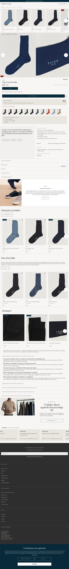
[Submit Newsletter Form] (66, 453)
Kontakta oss (4, 495)
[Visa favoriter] (62, 4)
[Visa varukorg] (64, 4)
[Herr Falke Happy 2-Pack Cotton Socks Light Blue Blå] (8, 18)
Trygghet (3, 480)
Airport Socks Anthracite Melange (9, 301)
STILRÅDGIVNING (51, 420)
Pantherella (48, 27)
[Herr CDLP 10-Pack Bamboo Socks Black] (13, 327)
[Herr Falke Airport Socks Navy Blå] (23, 18)
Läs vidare (34, 554)
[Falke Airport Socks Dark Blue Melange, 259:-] (35, 289)
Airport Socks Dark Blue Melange (33, 301)
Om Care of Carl (4, 468)
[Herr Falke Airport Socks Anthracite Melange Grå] (12, 285)
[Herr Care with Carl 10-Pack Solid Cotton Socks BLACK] (36, 327)
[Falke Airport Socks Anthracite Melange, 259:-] (12, 289)
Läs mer (44, 197)
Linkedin (3, 521)
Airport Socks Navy (20, 29)
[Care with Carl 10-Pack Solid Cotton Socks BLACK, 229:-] (36, 330)
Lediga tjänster (4, 475)
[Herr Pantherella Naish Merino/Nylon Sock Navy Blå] (53, 18)
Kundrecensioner (4, 499)
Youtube (3, 519)
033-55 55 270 (6, 536)
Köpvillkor (3, 470)
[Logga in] (59, 4)
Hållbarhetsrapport (5, 482)
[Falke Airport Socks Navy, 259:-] (23, 20)
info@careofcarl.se (8, 537)
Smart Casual (5, 140)
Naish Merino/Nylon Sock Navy (51, 29)
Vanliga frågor (4, 497)
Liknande (11, 210)
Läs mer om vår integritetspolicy (34, 456)
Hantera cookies (4, 504)
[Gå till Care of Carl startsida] (6, 3)
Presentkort (3, 502)
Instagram (3, 514)
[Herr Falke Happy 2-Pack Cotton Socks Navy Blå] (38, 18)
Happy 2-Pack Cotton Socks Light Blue (8, 29)
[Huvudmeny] (66, 4)
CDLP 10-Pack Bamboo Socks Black (11, 343)
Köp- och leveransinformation (7, 492)
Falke (3, 27)
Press (2, 473)
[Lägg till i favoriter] (21, 220)
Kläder (3, 34)
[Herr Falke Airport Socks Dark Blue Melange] (35, 285)
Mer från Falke (8, 258)
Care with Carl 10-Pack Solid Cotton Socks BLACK (36, 343)
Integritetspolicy (4, 477)
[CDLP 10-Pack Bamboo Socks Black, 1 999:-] (13, 330)
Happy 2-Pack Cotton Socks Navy (37, 29)
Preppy (20, 140)
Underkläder (9, 34)
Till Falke (5, 268)
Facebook (3, 516)
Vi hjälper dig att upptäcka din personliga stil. (51, 407)
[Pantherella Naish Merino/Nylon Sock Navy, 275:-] (53, 20)
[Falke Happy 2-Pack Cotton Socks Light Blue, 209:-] (8, 20)
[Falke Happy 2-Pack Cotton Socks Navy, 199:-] (38, 20)
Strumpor (14, 34)
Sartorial (13, 140)
